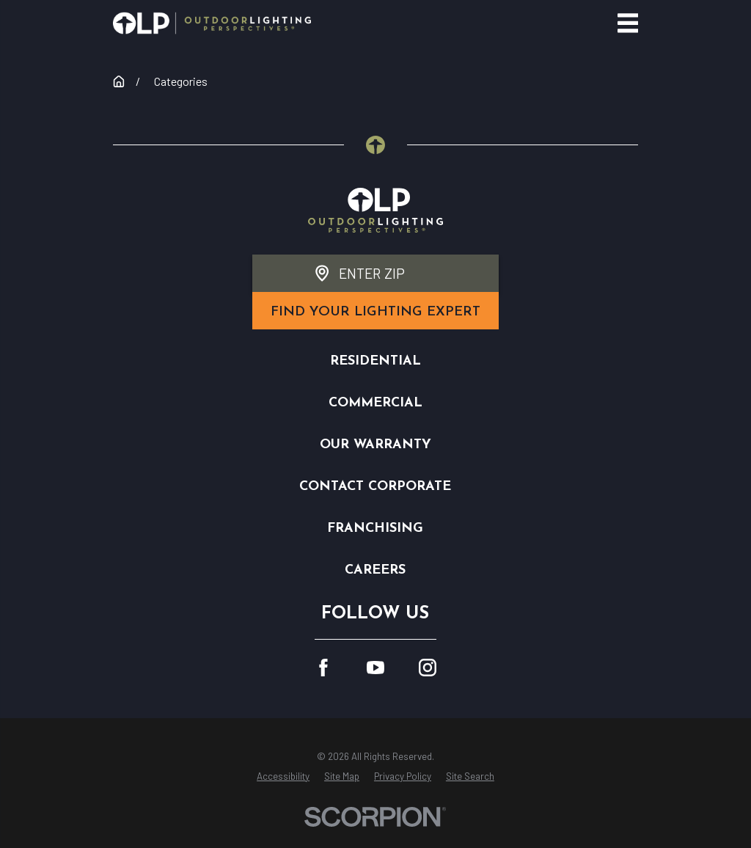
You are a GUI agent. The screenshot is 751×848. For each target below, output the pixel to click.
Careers (375, 570)
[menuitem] (283, 777)
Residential (375, 361)
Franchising (375, 529)
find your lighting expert (375, 312)
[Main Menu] (628, 23)
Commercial (375, 403)
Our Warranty (375, 445)
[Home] (212, 23)
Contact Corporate (375, 487)
